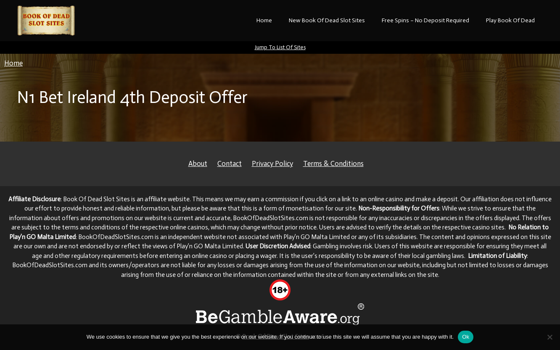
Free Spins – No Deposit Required (425, 20)
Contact (229, 163)
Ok (465, 337)
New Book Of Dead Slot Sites (327, 20)
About (197, 163)
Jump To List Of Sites (280, 47)
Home (264, 20)
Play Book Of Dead (510, 20)
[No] (549, 337)
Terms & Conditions (333, 163)
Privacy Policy (272, 163)
